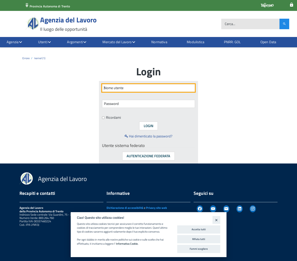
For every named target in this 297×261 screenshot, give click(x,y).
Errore (26, 58)
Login (148, 125)
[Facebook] (200, 208)
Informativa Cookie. (127, 244)
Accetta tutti (199, 229)
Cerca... (230, 24)
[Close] (216, 220)
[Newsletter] (226, 208)
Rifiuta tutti (198, 239)
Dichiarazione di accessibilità (125, 208)
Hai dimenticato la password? (148, 136)
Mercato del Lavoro (117, 42)
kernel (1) (39, 58)
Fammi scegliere (199, 249)
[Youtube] (213, 208)
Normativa (159, 42)
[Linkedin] (239, 208)
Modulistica (195, 42)
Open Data (268, 42)
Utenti (43, 42)
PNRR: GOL (232, 42)
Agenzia (13, 42)
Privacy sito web (156, 208)
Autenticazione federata (148, 156)
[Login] (291, 5)
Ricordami (111, 118)
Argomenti (75, 42)
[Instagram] (253, 208)
